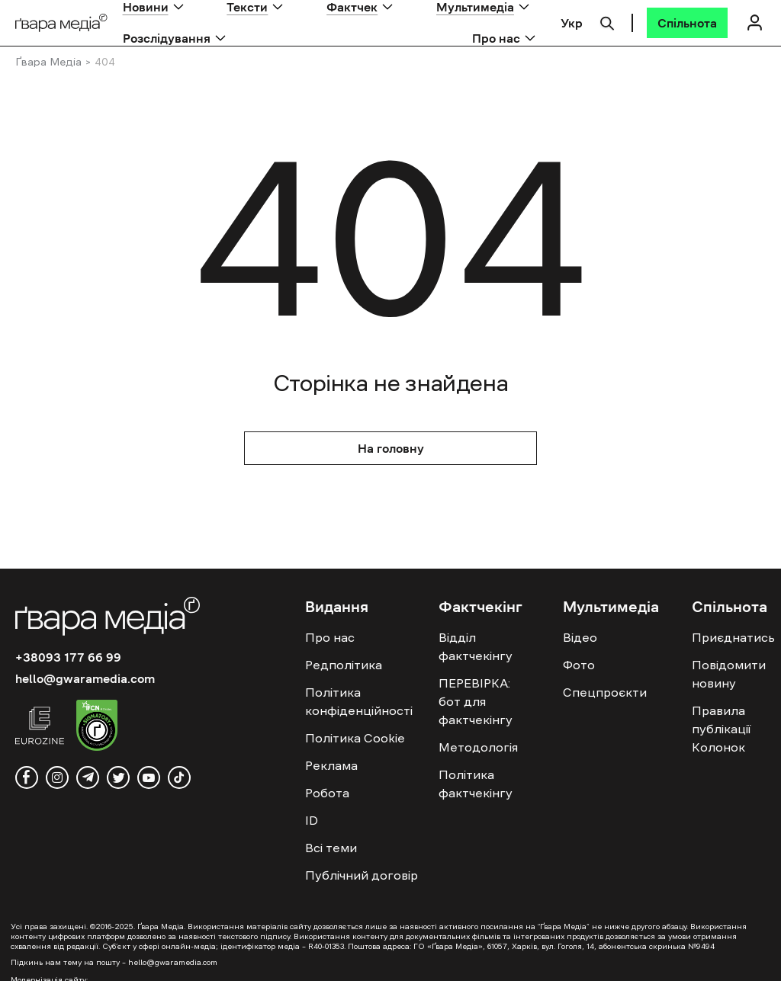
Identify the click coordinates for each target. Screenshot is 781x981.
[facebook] (26, 777)
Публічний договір (361, 875)
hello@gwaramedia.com (85, 678)
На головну (391, 448)
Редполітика (343, 665)
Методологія (478, 747)
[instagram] (57, 777)
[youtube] (148, 777)
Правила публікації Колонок (721, 728)
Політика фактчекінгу (476, 783)
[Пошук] (607, 21)
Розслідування (167, 38)
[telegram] (87, 777)
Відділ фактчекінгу (476, 646)
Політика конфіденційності (359, 701)
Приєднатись (733, 637)
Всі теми (331, 848)
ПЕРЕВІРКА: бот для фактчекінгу (476, 701)
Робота (327, 793)
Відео (580, 637)
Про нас (496, 38)
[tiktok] (179, 777)
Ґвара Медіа (48, 61)
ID (311, 820)
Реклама (331, 765)
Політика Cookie (355, 738)
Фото (579, 665)
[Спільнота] (687, 23)
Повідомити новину (729, 674)
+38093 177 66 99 (68, 657)
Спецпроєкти (605, 692)
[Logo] (61, 23)
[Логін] (754, 22)
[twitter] (118, 777)
